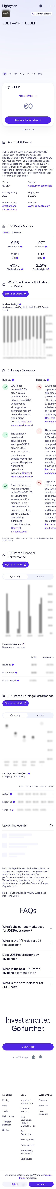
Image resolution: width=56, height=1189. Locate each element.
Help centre (8, 1116)
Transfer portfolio (7, 1123)
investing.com (19, 531)
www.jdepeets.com (39, 205)
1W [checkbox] (10, 73)
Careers (43, 1100)
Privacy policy (27, 1139)
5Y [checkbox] (33, 73)
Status (6, 1130)
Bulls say (8, 380)
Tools (5, 1111)
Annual (40, 576)
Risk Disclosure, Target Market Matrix (28, 1121)
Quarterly (15, 576)
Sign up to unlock (15, 293)
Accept (41, 1184)
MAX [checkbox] (40, 73)
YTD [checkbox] (22, 73)
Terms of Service (25, 1110)
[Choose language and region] (41, 6)
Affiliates (43, 1105)
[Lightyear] (9, 6)
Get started (28, 1047)
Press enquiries (43, 1112)
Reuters (26, 421)
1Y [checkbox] (28, 73)
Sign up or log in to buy (28, 120)
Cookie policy (27, 1145)
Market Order (28, 96)
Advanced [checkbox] (17, 232)
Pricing (5, 1100)
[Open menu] (51, 6)
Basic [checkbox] (6, 232)
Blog (4, 1105)
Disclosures (26, 1159)
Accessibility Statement (27, 1152)
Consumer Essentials (40, 185)
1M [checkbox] (15, 73)
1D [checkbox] (5, 73)
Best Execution (26, 1133)
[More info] (51, 825)
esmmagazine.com (21, 425)
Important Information (27, 1102)
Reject (14, 1184)
